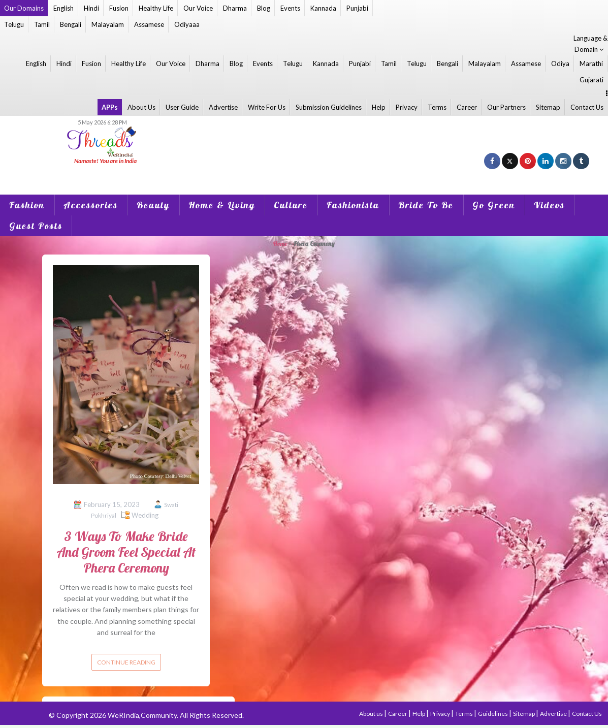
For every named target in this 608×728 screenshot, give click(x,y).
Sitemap (548, 107)
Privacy (407, 107)
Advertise (223, 107)
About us (371, 713)
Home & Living (221, 205)
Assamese (149, 24)
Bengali (70, 24)
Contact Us (586, 107)
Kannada (323, 8)
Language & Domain (590, 43)
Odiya (560, 63)
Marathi (591, 63)
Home (280, 243)
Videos (549, 205)
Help (379, 107)
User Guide (182, 107)
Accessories (90, 205)
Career (467, 107)
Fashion (27, 205)
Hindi (91, 8)
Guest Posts (35, 226)
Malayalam (107, 24)
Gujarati (591, 80)
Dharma (235, 8)
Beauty (153, 205)
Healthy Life (156, 8)
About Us (141, 107)
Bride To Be (426, 205)
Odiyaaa (187, 24)
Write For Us (266, 107)
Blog (263, 8)
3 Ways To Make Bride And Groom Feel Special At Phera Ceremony (126, 552)
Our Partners (506, 107)
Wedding (145, 515)
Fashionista (353, 205)
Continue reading (126, 662)
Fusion (119, 8)
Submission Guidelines (329, 107)
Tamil (42, 24)
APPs (110, 107)
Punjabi (357, 8)
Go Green (493, 205)
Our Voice (198, 8)
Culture (291, 205)
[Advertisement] (304, 173)
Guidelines (493, 713)
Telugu (14, 24)
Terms (437, 107)
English (63, 8)
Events (290, 8)
